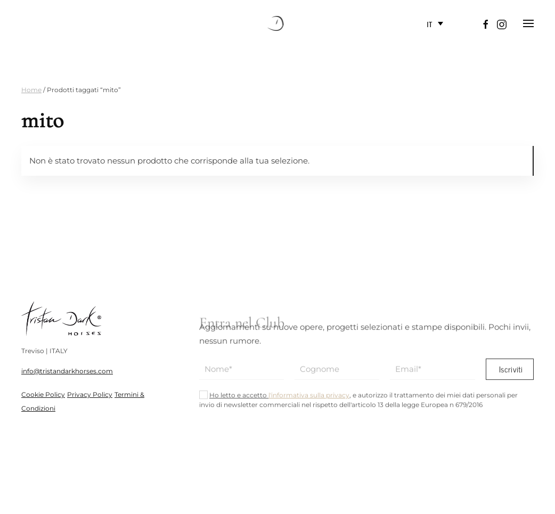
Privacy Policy (89, 394)
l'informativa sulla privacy (308, 399)
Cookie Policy (43, 394)
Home (31, 90)
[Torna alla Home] (277, 23)
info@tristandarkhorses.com (67, 371)
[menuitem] (434, 24)
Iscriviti (510, 373)
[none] (434, 24)
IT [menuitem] (429, 23)
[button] (528, 23)
